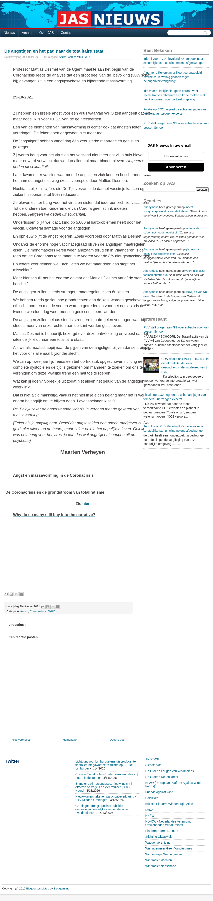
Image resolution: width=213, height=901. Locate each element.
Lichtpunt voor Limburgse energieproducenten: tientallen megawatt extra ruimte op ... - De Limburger (106, 765)
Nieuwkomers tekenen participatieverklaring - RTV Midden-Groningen (105, 798)
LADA (149, 809)
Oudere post (117, 739)
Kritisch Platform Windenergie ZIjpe (169, 804)
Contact (66, 33)
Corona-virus (75, 56)
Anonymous (150, 207)
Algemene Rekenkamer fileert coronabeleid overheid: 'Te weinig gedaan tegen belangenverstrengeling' (172, 77)
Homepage (70, 739)
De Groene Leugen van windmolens (169, 771)
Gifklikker (151, 798)
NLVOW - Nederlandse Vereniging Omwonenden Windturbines (168, 823)
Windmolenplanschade (160, 866)
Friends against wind (159, 792)
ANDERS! (152, 759)
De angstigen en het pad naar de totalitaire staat (53, 51)
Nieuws (9, 33)
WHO (88, 56)
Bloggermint (60, 888)
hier (86, 503)
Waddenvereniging (158, 842)
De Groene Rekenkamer (161, 777)
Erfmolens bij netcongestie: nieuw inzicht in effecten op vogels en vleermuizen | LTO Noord (104, 787)
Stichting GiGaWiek (158, 836)
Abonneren (176, 167)
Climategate (153, 765)
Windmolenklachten (158, 860)
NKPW (150, 815)
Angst (63, 56)
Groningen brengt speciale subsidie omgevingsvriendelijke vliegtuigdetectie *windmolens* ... (101, 809)
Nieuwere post (21, 739)
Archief (27, 33)
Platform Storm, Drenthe (161, 831)
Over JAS (46, 33)
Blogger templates (38, 888)
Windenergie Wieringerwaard (165, 854)
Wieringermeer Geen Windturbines (168, 848)
